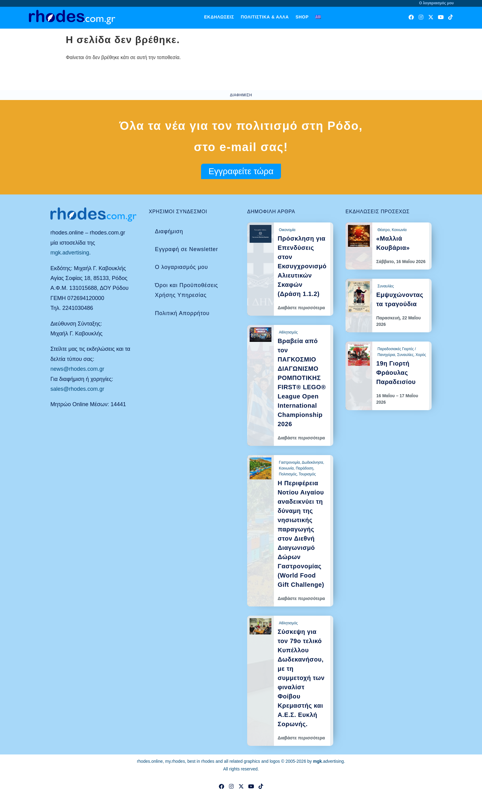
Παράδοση (304, 468)
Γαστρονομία (289, 462)
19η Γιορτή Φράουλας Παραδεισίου (396, 372)
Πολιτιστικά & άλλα (265, 16)
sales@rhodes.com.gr (77, 389)
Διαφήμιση (169, 231)
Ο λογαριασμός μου (181, 267)
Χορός (421, 355)
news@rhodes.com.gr (77, 369)
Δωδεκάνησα (312, 462)
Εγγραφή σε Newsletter (186, 249)
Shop (301, 16)
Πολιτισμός (288, 474)
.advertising (328, 761)
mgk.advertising (69, 253)
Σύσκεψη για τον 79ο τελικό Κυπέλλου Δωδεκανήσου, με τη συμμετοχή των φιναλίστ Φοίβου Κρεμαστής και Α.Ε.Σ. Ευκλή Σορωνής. (301, 677)
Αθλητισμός (288, 332)
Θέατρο (383, 230)
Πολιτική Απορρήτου (182, 313)
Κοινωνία (286, 468)
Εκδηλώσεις (219, 16)
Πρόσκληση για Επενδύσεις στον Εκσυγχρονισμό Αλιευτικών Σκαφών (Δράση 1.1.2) (302, 266)
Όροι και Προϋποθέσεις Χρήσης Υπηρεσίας (186, 290)
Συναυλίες (385, 286)
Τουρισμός (307, 474)
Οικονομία (287, 230)
